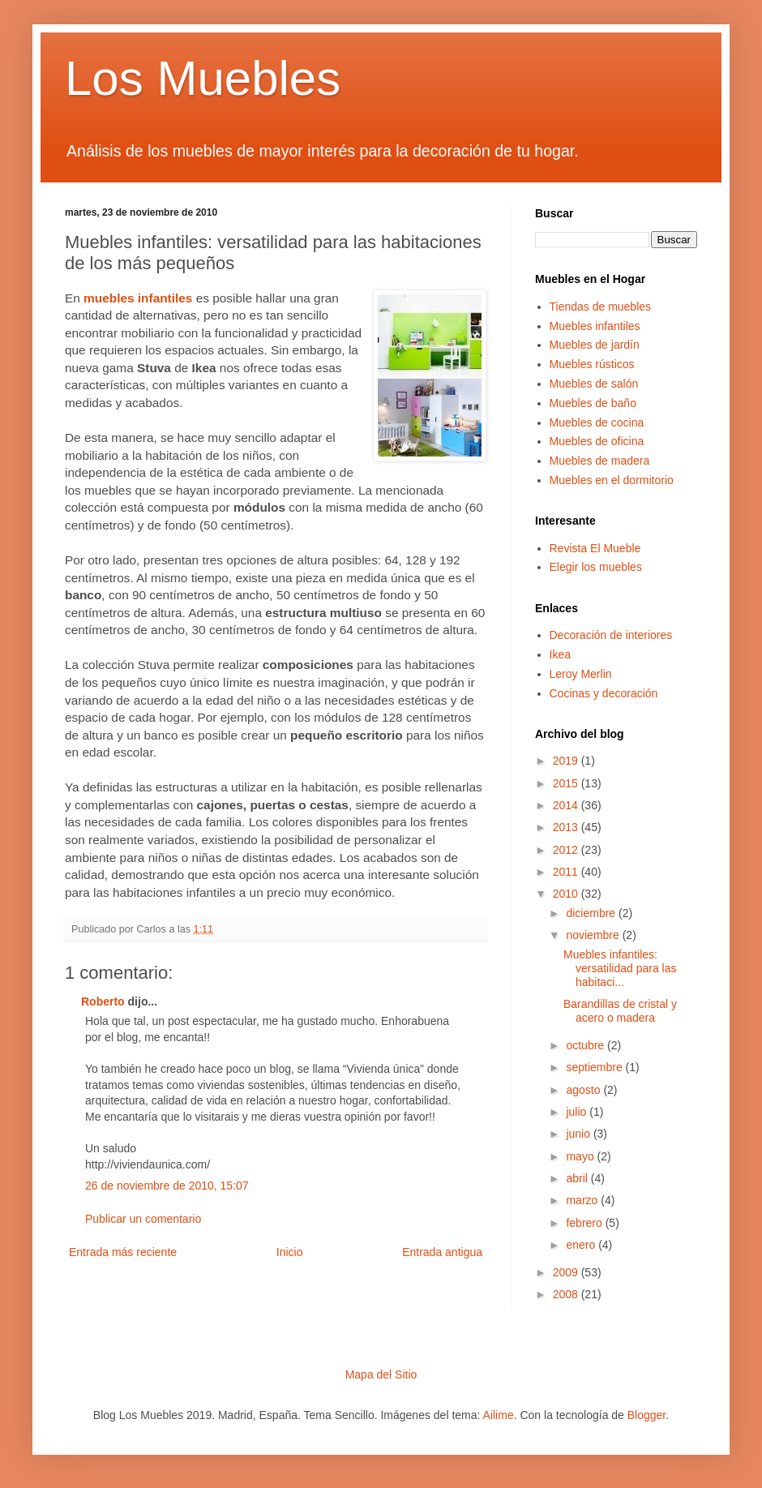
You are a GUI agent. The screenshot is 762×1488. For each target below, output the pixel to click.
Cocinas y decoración (604, 693)
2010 (567, 893)
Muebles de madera (600, 460)
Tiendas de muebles (601, 306)
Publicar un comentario (143, 1218)
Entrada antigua (442, 1252)
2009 (567, 1272)
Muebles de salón (594, 383)
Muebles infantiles (595, 325)
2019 (567, 760)
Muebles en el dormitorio (612, 480)
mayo (581, 1156)
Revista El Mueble (595, 548)
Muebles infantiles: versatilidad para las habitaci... (620, 968)
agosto (584, 1089)
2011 (567, 871)
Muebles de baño (593, 403)
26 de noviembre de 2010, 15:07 (167, 1185)
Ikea (560, 654)
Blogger (646, 1415)
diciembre (592, 913)
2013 (567, 827)
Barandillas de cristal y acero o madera (620, 1010)
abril (578, 1178)
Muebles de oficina (597, 441)
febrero (585, 1222)
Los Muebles (202, 78)
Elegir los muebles (596, 566)
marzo (583, 1200)
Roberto (103, 1001)
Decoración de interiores (611, 634)
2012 (567, 849)
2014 (567, 805)
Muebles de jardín (595, 344)
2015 (567, 783)
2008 (567, 1294)
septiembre (595, 1067)
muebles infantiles (137, 298)
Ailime (498, 1415)
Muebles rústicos (592, 364)
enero (582, 1244)
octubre (586, 1045)
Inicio (289, 1252)
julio (577, 1111)
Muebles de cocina (597, 422)
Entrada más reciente (123, 1252)
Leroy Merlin (581, 673)
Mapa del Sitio (381, 1374)
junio (579, 1133)
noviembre (594, 934)
